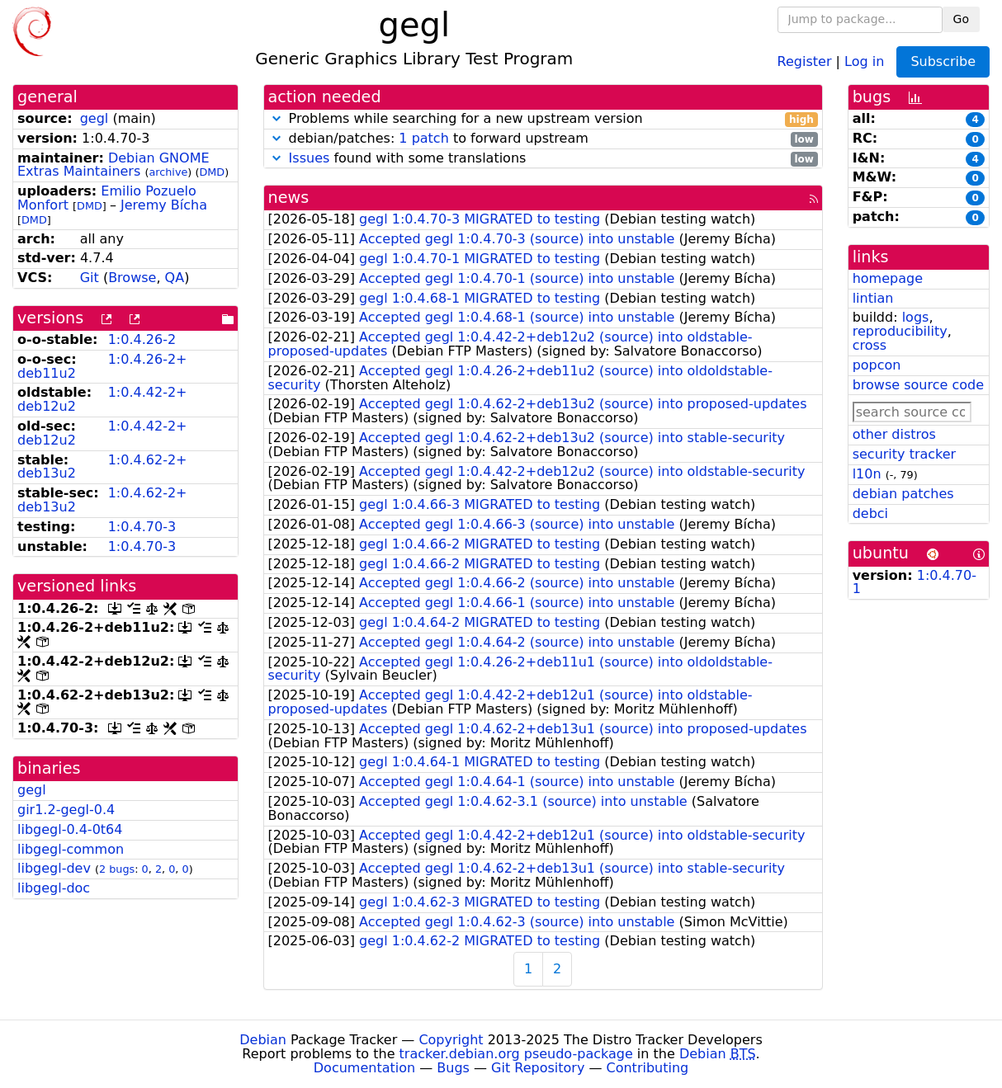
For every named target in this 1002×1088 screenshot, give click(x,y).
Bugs (453, 1068)
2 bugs (117, 869)
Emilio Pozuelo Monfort (106, 198)
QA (175, 277)
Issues (309, 158)
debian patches (903, 494)
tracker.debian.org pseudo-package (516, 1054)
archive (168, 172)
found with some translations (543, 159)
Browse (132, 277)
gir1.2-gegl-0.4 (66, 809)
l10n (867, 474)
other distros (894, 434)
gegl (94, 118)
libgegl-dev (54, 868)
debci (870, 513)
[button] (276, 118)
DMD (212, 172)
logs (915, 317)
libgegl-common (70, 849)
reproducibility (900, 331)
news (289, 197)
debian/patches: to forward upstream (543, 139)
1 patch (423, 138)
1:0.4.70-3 (142, 527)
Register (804, 60)
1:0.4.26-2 (142, 339)
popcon (877, 365)
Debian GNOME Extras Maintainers (113, 165)
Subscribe (943, 61)
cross (869, 345)
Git (89, 277)
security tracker (905, 454)
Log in (864, 60)
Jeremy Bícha (164, 205)
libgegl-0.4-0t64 (69, 829)
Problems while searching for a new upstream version (543, 119)
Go (961, 19)
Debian (262, 1040)
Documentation (364, 1068)
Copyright (450, 1040)
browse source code (918, 385)
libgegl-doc (53, 888)
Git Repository (537, 1068)
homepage (888, 278)
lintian (873, 298)
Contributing (648, 1068)
